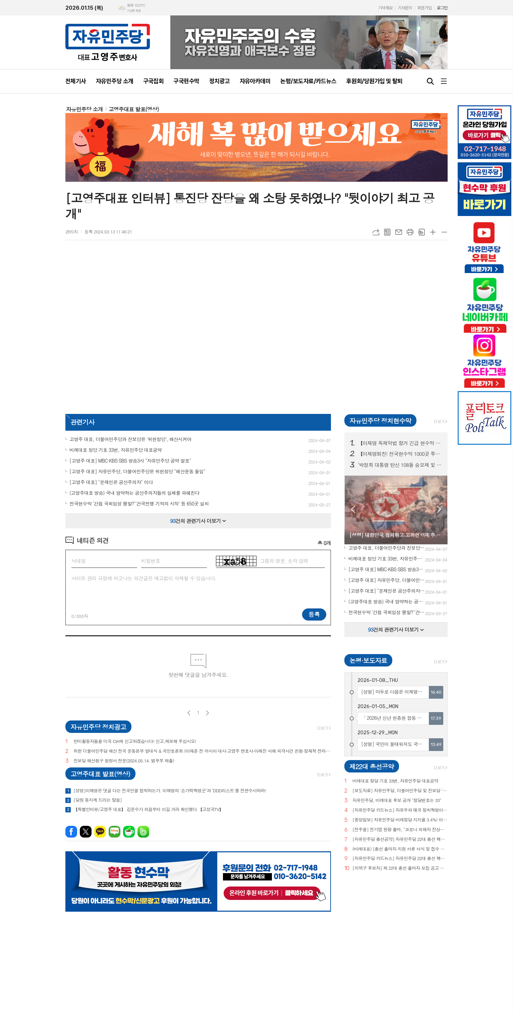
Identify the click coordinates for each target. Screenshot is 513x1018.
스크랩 (421, 232)
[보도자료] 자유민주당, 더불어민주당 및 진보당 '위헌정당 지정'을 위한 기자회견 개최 (400, 791)
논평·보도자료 (368, 660)
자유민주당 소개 (84, 109)
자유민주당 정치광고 (98, 726)
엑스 (86, 832)
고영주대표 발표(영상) (134, 109)
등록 (314, 614)
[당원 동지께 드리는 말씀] (97, 800)
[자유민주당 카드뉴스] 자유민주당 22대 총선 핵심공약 (400, 858)
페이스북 (71, 832)
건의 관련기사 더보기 (198, 520)
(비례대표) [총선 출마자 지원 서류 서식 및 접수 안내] (400, 849)
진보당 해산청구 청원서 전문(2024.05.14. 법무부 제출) (123, 761)
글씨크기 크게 (433, 232)
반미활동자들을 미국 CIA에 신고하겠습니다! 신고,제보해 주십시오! (134, 741)
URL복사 (376, 232)
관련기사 (82, 421)
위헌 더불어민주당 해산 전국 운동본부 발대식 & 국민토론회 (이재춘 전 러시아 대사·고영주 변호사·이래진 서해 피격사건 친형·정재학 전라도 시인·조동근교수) (202, 751)
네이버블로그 (114, 832)
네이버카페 (129, 832)
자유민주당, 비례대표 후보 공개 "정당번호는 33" (396, 800)
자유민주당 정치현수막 (380, 420)
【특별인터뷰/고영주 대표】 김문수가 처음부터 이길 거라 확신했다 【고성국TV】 (148, 809)
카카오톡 (100, 832)
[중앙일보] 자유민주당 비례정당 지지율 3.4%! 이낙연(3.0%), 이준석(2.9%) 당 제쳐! (400, 820)
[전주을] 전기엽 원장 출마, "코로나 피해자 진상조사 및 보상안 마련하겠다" (400, 830)
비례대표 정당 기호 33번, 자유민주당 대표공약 (395, 781)
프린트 (410, 232)
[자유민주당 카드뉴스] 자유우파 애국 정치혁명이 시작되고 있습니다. (400, 810)
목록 (387, 232)
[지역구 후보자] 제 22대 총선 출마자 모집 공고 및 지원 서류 (400, 868)
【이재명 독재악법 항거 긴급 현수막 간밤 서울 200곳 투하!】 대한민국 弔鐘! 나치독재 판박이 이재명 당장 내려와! (400, 443)
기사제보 (385, 7)
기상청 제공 (133, 10)
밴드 (143, 832)
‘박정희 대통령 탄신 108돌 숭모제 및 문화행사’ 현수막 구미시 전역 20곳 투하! (400, 465)
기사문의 (405, 7)
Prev (352, 509)
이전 (189, 713)
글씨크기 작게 (444, 232)
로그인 (442, 7)
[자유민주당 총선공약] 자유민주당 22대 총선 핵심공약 (400, 839)
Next (439, 509)
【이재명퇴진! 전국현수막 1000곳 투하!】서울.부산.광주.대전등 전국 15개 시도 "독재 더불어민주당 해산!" (400, 453)
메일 (398, 232)
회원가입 (424, 7)
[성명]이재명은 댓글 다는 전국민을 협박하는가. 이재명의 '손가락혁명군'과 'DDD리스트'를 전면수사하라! (169, 791)
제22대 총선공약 (371, 766)
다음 (207, 713)
